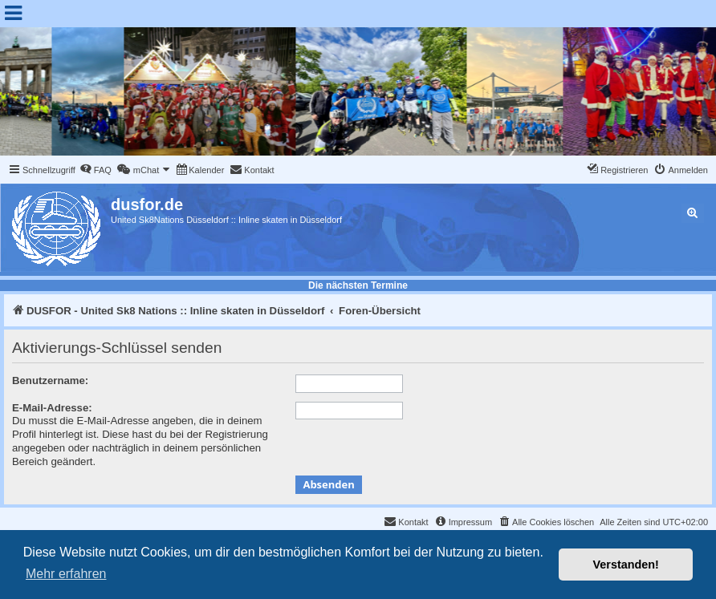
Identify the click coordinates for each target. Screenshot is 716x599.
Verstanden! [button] (626, 564)
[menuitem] (95, 170)
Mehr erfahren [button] (66, 574)
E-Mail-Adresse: (52, 408)
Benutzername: (50, 380)
